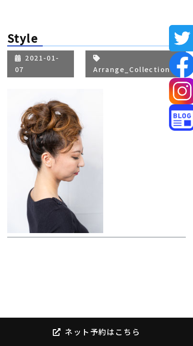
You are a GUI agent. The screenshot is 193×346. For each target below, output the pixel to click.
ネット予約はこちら (96, 331)
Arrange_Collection (131, 69)
